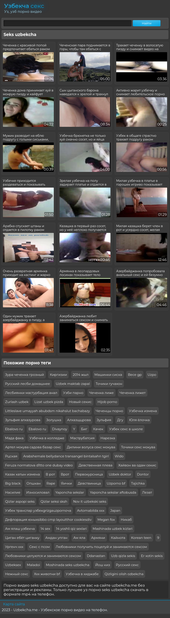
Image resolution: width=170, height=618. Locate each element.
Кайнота (118, 538)
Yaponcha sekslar (69, 492)
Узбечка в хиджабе (82, 574)
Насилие (12, 492)
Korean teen (141, 538)
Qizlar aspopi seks (20, 501)
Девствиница (89, 483)
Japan (115, 510)
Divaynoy (59, 429)
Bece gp (135, 375)
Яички (66, 483)
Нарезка (107, 438)
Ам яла (79, 538)
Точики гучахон (109, 384)
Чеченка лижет (133, 393)
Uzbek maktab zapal (73, 384)
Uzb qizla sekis (123, 556)
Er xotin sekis (152, 556)
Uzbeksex (13, 565)
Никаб (126, 519)
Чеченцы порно (109, 411)
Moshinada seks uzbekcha (67, 565)
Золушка (53, 420)
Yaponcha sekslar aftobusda (113, 492)
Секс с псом (39, 547)
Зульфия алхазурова (22, 420)
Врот (65, 474)
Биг (84, 429)
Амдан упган (56, 538)
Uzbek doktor (120, 474)
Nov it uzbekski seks (89, 501)
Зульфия (104, 420)
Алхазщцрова (79, 420)
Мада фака (14, 438)
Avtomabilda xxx (90, 510)
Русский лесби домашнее (27, 384)
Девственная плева (95, 465)
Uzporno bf (116, 483)
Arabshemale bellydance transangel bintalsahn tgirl (66, 456)
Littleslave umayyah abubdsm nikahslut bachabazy (47, 411)
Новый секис (80, 402)
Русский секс (127, 565)
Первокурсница (89, 474)
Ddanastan (96, 556)
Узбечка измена (143, 411)
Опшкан (33, 483)
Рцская (11, 456)
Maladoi (33, 565)
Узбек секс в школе (126, 429)
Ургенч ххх (14, 547)
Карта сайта (14, 604)
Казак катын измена (22, 474)
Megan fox (106, 519)
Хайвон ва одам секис (137, 465)
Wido (119, 456)
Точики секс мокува (138, 447)
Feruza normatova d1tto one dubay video (39, 465)
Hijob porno (107, 402)
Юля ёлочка (139, 420)
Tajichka (138, 483)
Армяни (98, 538)
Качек (98, 429)
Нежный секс (16, 574)
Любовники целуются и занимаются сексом (43, 556)
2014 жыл (81, 375)
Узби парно (73, 393)
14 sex (45, 529)
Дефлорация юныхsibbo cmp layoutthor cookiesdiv (48, 519)
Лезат (147, 492)
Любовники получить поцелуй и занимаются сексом (101, 547)
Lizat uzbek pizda (48, 402)
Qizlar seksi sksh (54, 501)
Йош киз (102, 565)
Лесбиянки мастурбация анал (31, 393)
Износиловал (37, 492)
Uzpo (152, 375)
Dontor (143, 474)
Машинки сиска (108, 375)
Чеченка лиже (101, 393)
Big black (13, 483)
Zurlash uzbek (17, 402)
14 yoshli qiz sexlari (71, 529)
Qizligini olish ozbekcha (123, 574)
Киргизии (58, 375)
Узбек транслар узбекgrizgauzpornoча (38, 510)
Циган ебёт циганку (22, 538)
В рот (50, 474)
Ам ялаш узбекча (20, 529)
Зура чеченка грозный (24, 375)
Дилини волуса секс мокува (91, 447)
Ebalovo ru (14, 429)
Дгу (120, 420)
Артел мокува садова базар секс (33, 447)
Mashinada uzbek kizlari (113, 529)
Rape (50, 483)
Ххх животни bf (47, 574)
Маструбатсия (82, 438)
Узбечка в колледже (46, 438)
